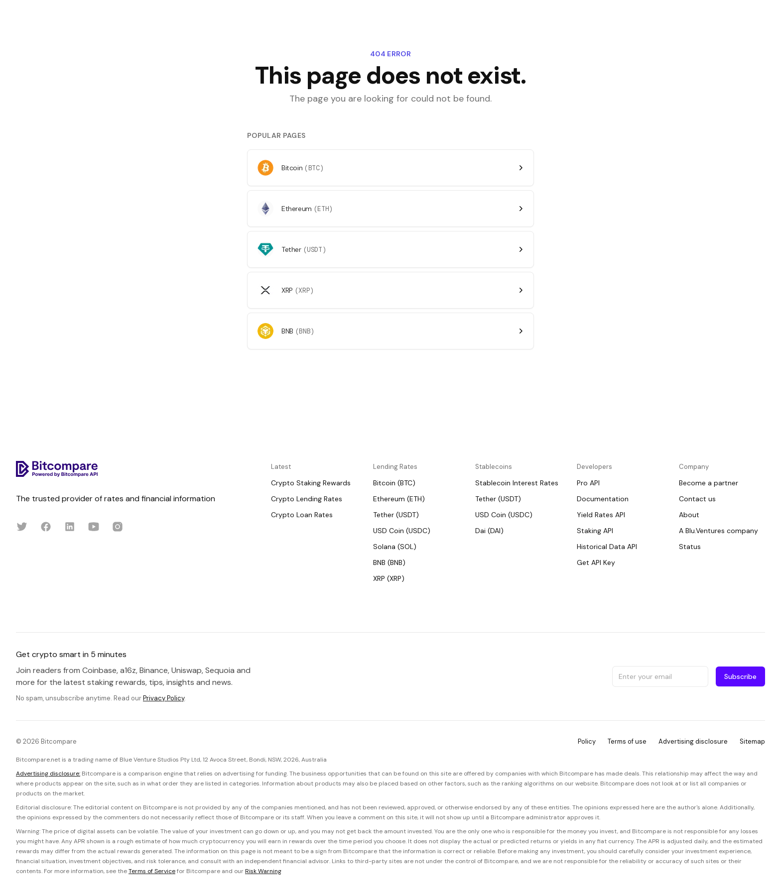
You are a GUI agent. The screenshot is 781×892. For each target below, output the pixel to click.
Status (690, 546)
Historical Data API (607, 546)
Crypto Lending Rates (306, 498)
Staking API (595, 530)
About (689, 514)
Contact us (697, 498)
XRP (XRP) (388, 578)
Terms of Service (152, 871)
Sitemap (752, 741)
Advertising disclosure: (48, 774)
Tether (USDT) (396, 514)
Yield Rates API (601, 514)
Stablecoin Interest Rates (516, 482)
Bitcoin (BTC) (394, 482)
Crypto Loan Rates (302, 514)
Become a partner (708, 482)
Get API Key (596, 562)
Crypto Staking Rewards (311, 482)
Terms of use (627, 741)
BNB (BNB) (389, 562)
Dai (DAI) (489, 530)
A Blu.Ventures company (718, 530)
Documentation (603, 498)
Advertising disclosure (693, 741)
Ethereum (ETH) (399, 498)
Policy (587, 741)
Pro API (588, 482)
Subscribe (740, 676)
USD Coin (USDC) (401, 530)
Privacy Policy (163, 698)
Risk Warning (263, 871)
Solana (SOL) (394, 546)
